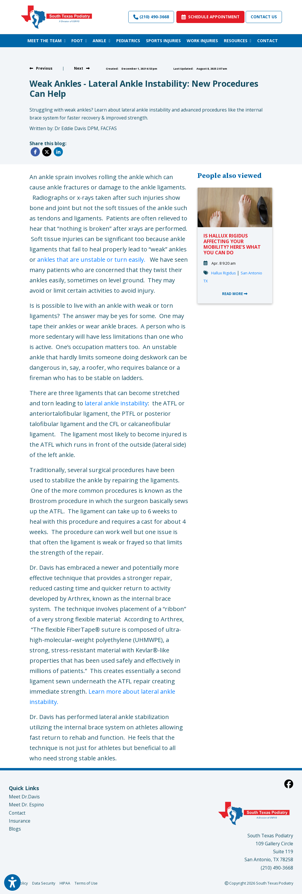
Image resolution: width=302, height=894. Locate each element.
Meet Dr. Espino (26, 804)
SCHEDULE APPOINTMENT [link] (210, 16)
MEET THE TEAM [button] (46, 40)
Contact (17, 813)
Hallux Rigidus (223, 273)
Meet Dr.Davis (24, 796)
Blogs (15, 829)
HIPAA (65, 883)
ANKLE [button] (101, 40)
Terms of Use (86, 883)
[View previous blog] (40, 68)
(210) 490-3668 (151, 16)
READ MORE (234, 293)
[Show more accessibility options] (12, 883)
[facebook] (288, 784)
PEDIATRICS (128, 40)
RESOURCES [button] (237, 40)
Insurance (19, 821)
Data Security (43, 883)
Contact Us (264, 16)
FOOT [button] (79, 40)
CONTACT (267, 40)
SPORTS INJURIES (163, 40)
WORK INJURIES (202, 40)
